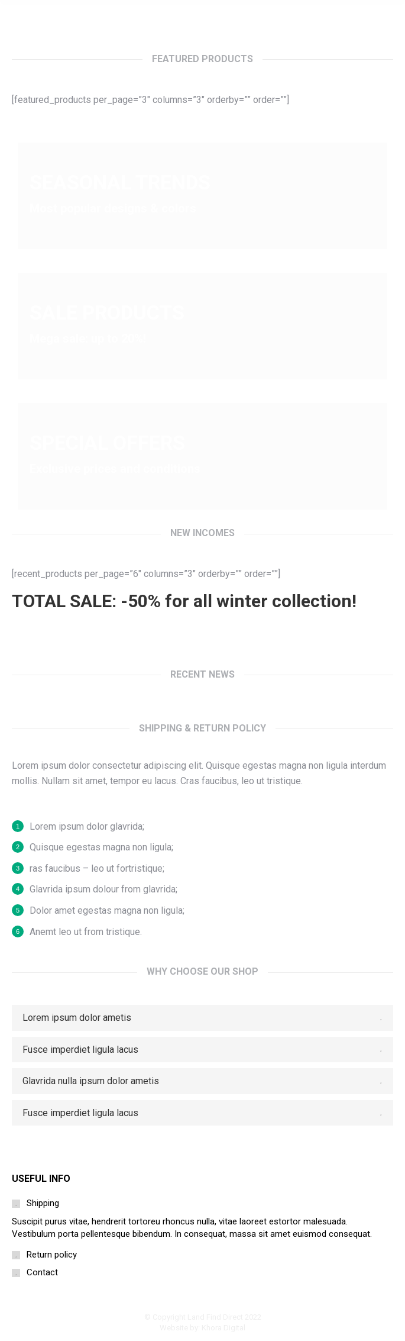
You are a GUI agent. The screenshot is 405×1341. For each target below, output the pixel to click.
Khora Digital (223, 1327)
